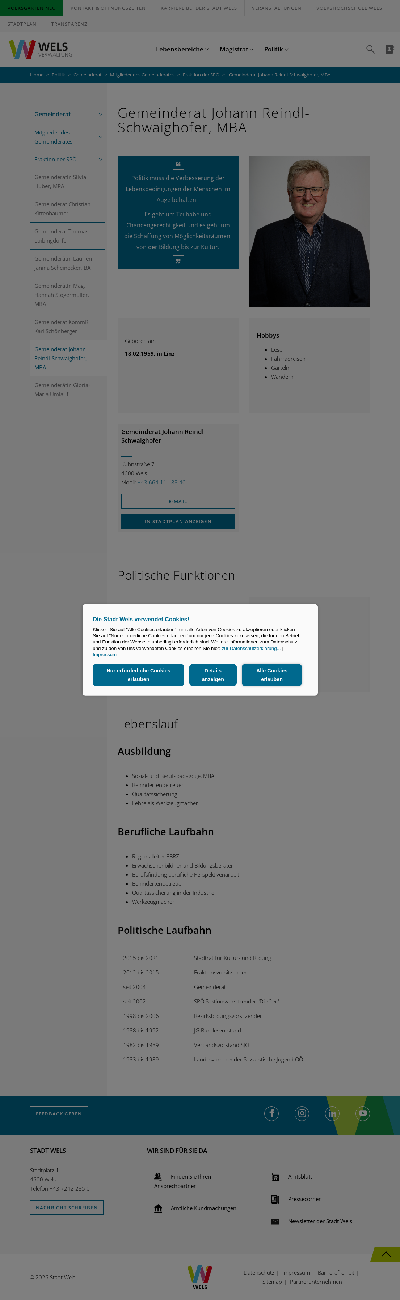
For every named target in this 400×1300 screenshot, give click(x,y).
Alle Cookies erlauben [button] (271, 675)
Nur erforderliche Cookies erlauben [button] (138, 675)
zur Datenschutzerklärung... (251, 648)
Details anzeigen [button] (213, 675)
